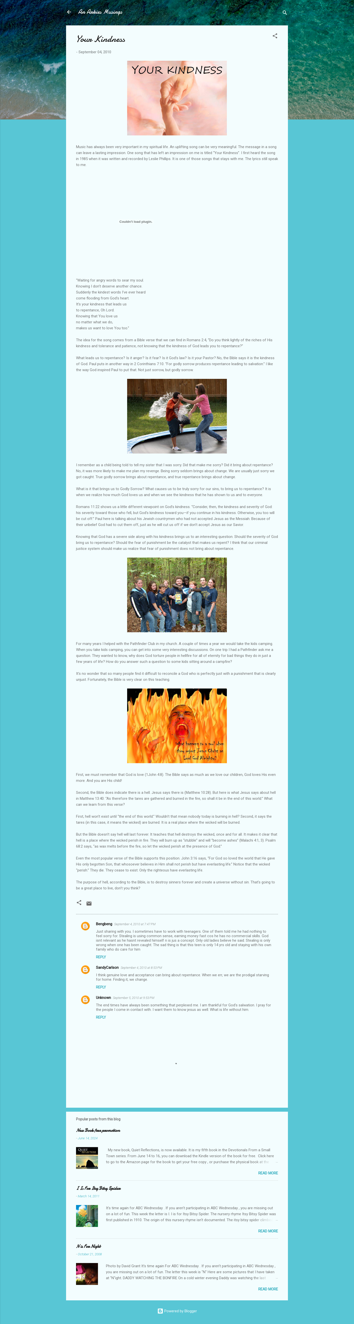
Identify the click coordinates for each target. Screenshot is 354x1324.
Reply (101, 957)
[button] (275, 37)
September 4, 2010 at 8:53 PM (141, 968)
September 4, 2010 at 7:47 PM (135, 924)
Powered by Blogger (177, 1311)
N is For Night (88, 1246)
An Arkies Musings (100, 12)
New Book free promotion (98, 1130)
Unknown (103, 997)
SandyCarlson (107, 967)
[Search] (285, 13)
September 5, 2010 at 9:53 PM (133, 998)
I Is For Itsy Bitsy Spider (98, 1188)
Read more (268, 1173)
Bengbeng (104, 924)
